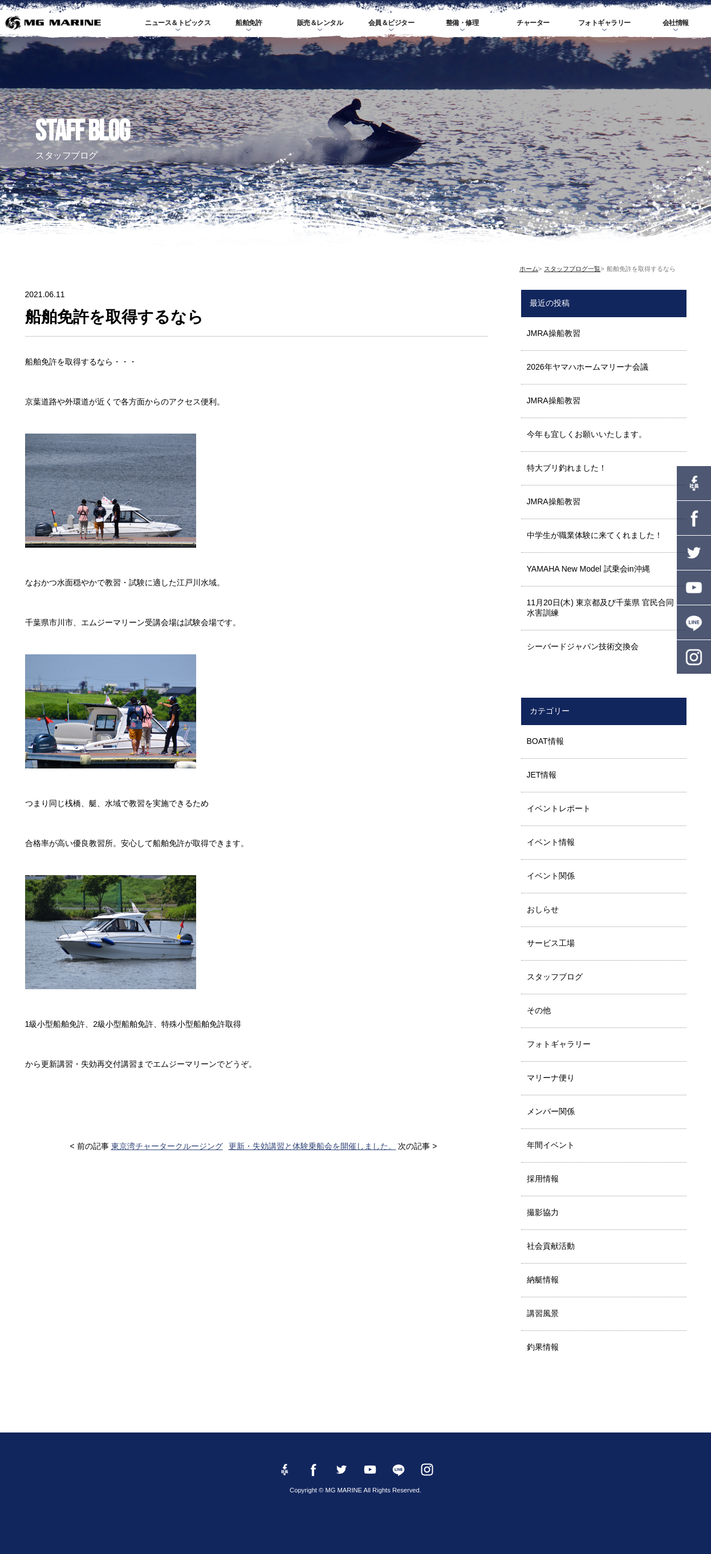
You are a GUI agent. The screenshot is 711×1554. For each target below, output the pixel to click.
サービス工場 (551, 943)
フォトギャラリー (604, 23)
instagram (694, 657)
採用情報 (543, 1178)
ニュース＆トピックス (177, 23)
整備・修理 (462, 23)
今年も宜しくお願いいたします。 (587, 434)
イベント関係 (551, 875)
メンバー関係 (551, 1111)
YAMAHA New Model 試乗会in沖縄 (588, 568)
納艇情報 (543, 1279)
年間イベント (551, 1145)
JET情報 (542, 774)
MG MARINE (53, 22)
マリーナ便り (551, 1077)
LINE (694, 622)
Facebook (694, 518)
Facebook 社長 (694, 483)
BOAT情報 (545, 741)
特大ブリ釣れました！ (567, 467)
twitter (694, 553)
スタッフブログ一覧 (572, 268)
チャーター (533, 23)
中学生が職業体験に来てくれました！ (595, 535)
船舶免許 (248, 23)
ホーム (528, 268)
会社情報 (676, 23)
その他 (539, 1010)
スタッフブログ (555, 976)
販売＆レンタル (320, 23)
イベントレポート (559, 808)
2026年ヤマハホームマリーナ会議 (587, 366)
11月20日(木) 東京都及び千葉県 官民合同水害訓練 (600, 607)
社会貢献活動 (551, 1246)
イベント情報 (551, 842)
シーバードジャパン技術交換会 (583, 646)
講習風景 (543, 1313)
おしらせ (543, 909)
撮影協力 (543, 1212)
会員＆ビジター (391, 23)
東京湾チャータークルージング (167, 1146)
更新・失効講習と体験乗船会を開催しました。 (312, 1146)
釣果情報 (543, 1346)
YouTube (694, 587)
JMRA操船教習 (553, 333)
